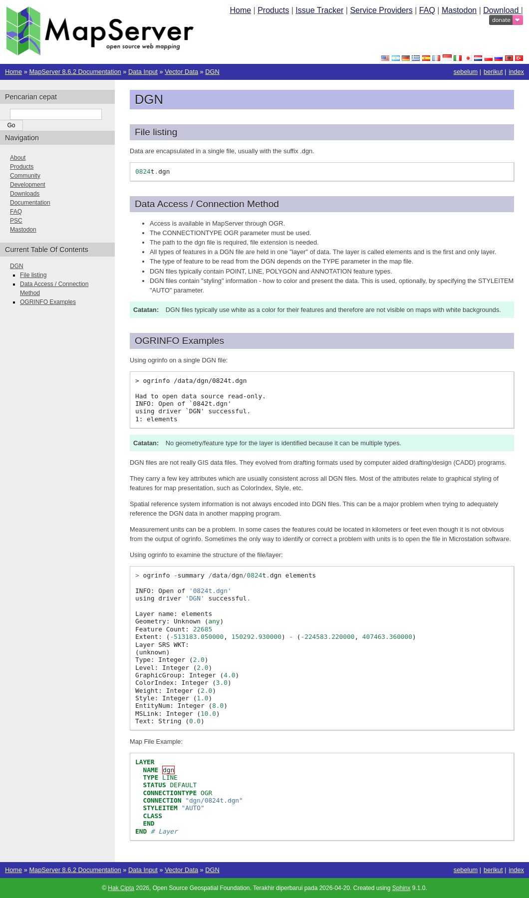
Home (240, 10)
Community (25, 175)
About (17, 157)
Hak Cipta (121, 888)
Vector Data (181, 71)
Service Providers (381, 10)
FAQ (427, 10)
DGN (212, 71)
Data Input (143, 71)
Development (27, 184)
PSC (16, 220)
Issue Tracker (319, 10)
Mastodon (459, 10)
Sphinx (401, 888)
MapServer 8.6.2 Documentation (75, 71)
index (516, 71)
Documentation (30, 202)
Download (502, 10)
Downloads (24, 193)
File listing (33, 275)
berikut (493, 71)
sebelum (466, 71)
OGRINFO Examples (48, 302)
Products (273, 10)
